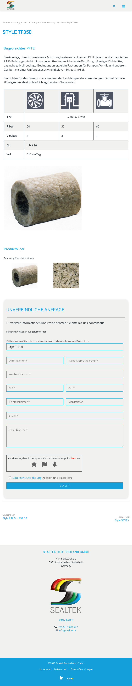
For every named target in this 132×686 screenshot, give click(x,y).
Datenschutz (61, 669)
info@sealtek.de (67, 630)
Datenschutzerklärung (27, 478)
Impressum (45, 669)
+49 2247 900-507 (67, 626)
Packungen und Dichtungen (25, 22)
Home (6, 22)
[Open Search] (114, 6)
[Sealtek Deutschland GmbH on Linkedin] (61, 678)
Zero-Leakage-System (53, 22)
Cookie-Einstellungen (82, 669)
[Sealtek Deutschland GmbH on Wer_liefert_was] (70, 678)
